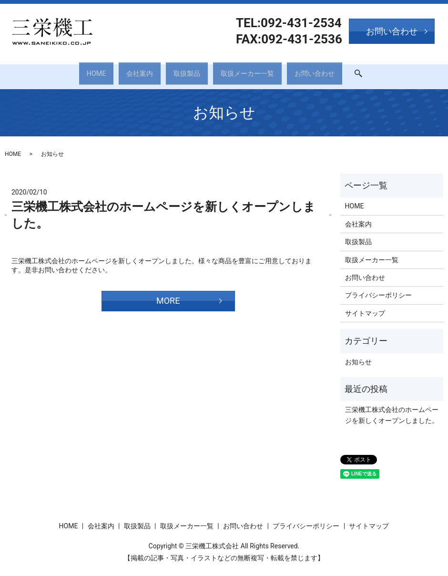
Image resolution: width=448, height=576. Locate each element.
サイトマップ (365, 306)
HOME (78, 70)
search (385, 70)
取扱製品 (185, 70)
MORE (168, 294)
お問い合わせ (331, 70)
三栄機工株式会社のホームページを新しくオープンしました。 (391, 409)
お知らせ (358, 355)
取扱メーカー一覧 (254, 70)
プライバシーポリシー (378, 289)
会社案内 (129, 70)
